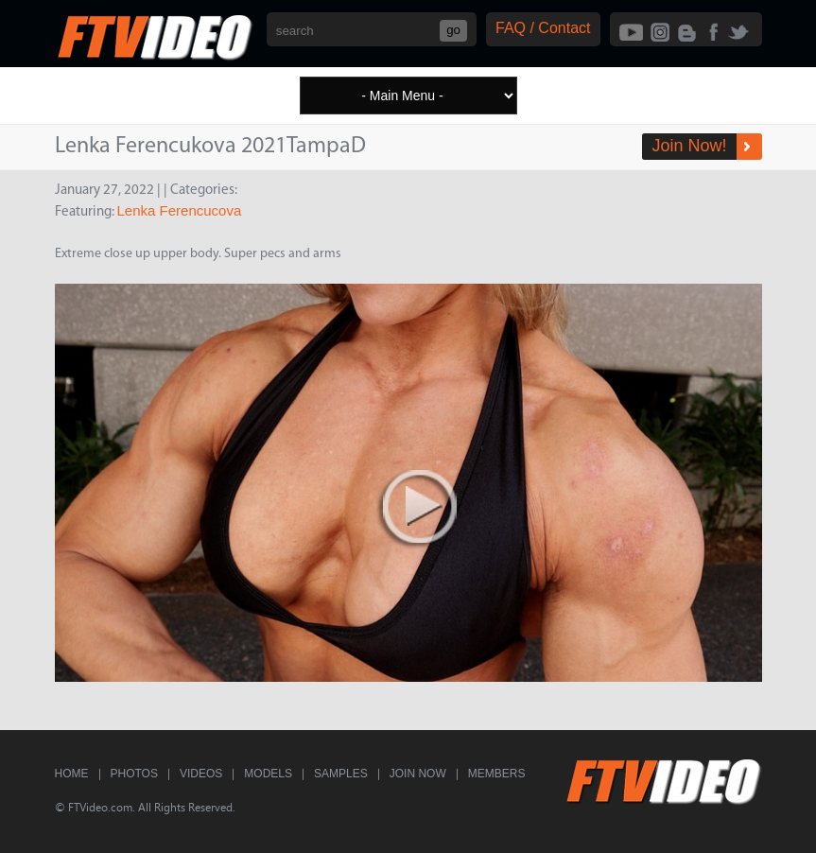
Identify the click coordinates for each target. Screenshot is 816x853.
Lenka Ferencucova (179, 210)
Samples (341, 773)
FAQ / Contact (542, 28)
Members (497, 773)
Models (268, 773)
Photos (134, 773)
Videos (201, 773)
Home (72, 773)
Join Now (418, 773)
